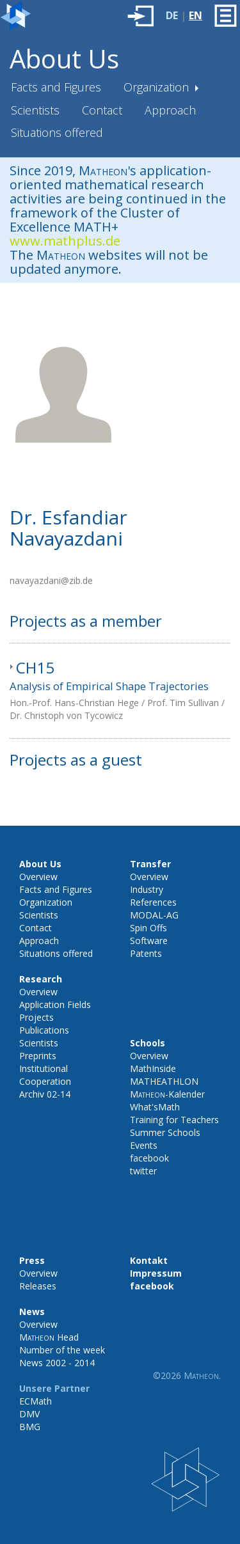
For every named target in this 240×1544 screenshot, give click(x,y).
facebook (149, 1158)
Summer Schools (165, 1132)
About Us (64, 58)
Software (149, 940)
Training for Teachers (174, 1120)
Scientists (35, 110)
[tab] (120, 691)
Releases (37, 1286)
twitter (143, 1171)
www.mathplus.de (65, 240)
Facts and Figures (56, 87)
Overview (38, 876)
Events (143, 1145)
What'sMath (155, 1107)
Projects (36, 1017)
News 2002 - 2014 (57, 1363)
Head (49, 1337)
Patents (146, 953)
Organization (158, 87)
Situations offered (57, 132)
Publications (44, 1030)
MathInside (153, 1068)
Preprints (37, 1056)
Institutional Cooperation (45, 1074)
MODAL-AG (154, 915)
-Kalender (167, 1094)
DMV (29, 1414)
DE (172, 15)
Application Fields (55, 1004)
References (153, 902)
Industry (146, 889)
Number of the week (62, 1350)
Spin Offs (148, 928)
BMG (29, 1427)
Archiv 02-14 (44, 1094)
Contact (102, 110)
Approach (170, 110)
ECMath (35, 1401)
